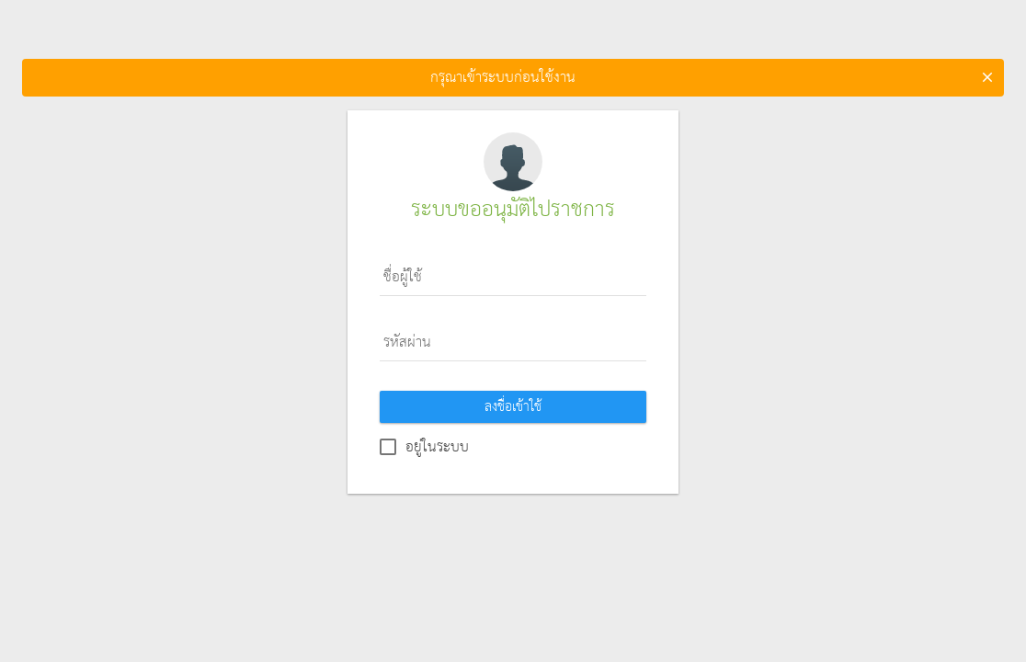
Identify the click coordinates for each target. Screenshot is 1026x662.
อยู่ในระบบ (437, 447)
